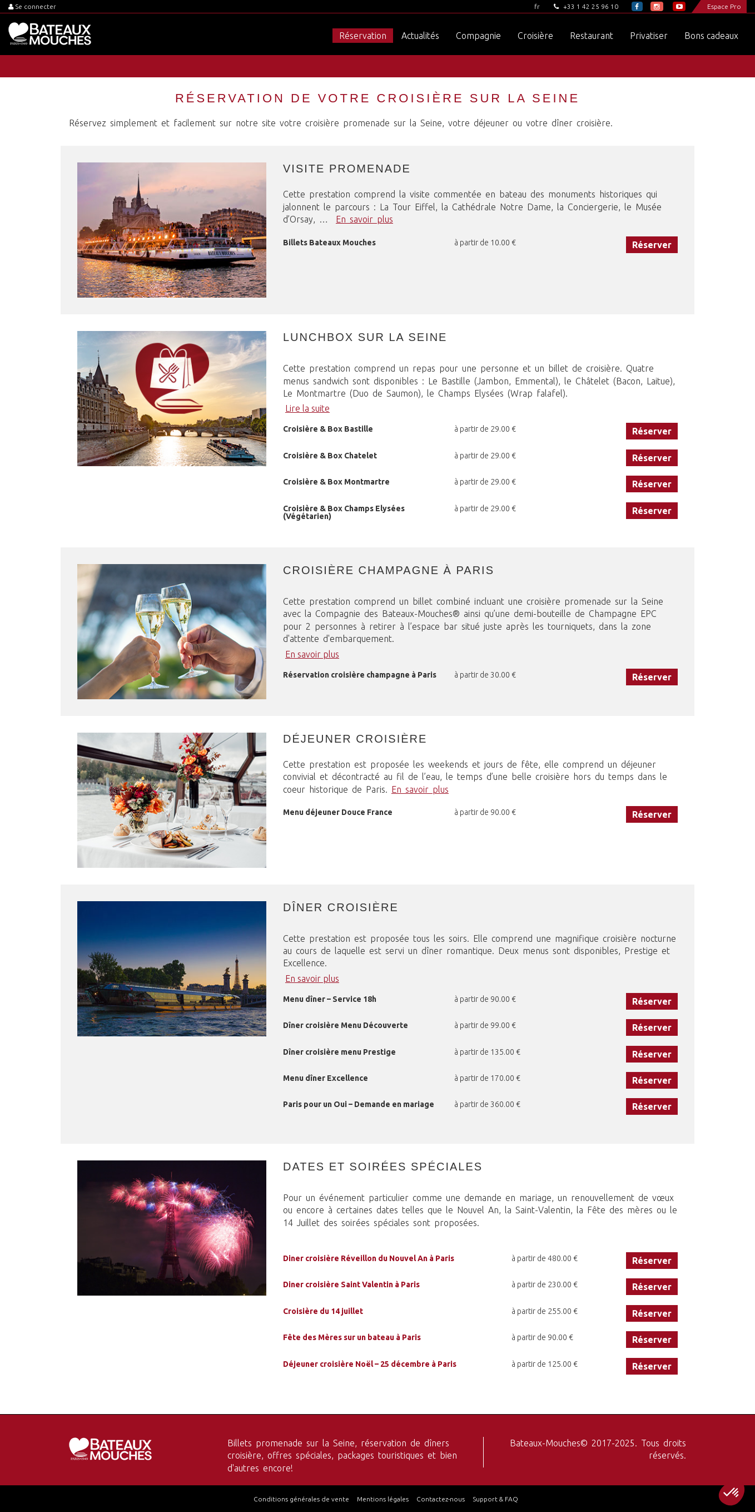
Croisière (535, 36)
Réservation (362, 36)
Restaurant (591, 36)
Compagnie (478, 36)
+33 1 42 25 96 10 (586, 6)
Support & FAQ (495, 1499)
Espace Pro (724, 6)
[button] (731, 1493)
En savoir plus (364, 219)
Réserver (652, 245)
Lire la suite (307, 408)
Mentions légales (383, 1499)
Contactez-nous (440, 1499)
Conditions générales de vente (301, 1499)
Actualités (420, 36)
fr (537, 6)
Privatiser (649, 36)
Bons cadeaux (711, 36)
